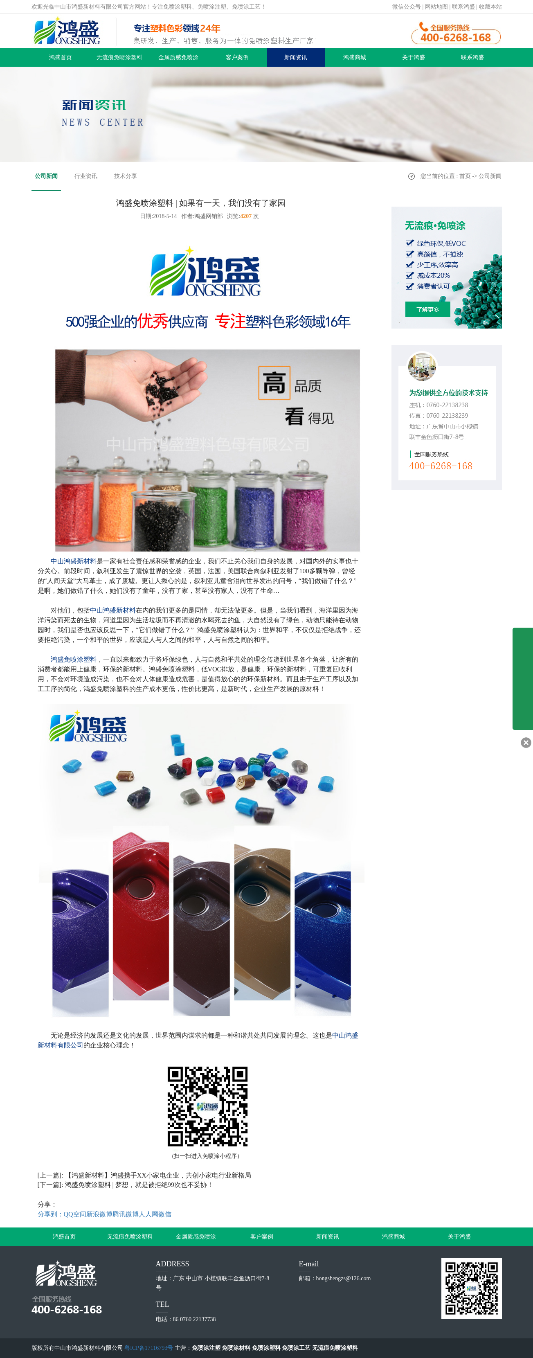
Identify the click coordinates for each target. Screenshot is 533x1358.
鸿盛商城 (354, 57)
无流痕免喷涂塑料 (119, 57)
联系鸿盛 (463, 7)
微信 (164, 1214)
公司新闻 (46, 176)
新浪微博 (99, 1214)
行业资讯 (85, 176)
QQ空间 (75, 1214)
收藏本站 (490, 7)
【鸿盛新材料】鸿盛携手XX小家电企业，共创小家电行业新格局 (158, 1175)
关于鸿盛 (413, 57)
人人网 (148, 1214)
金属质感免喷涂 (178, 57)
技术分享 (125, 176)
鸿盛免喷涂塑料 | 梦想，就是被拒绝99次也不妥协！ (139, 1184)
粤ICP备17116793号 (148, 1348)
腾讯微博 (125, 1214)
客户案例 (237, 57)
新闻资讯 (295, 57)
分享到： (51, 1214)
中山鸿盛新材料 (74, 561)
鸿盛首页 (60, 57)
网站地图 (436, 7)
